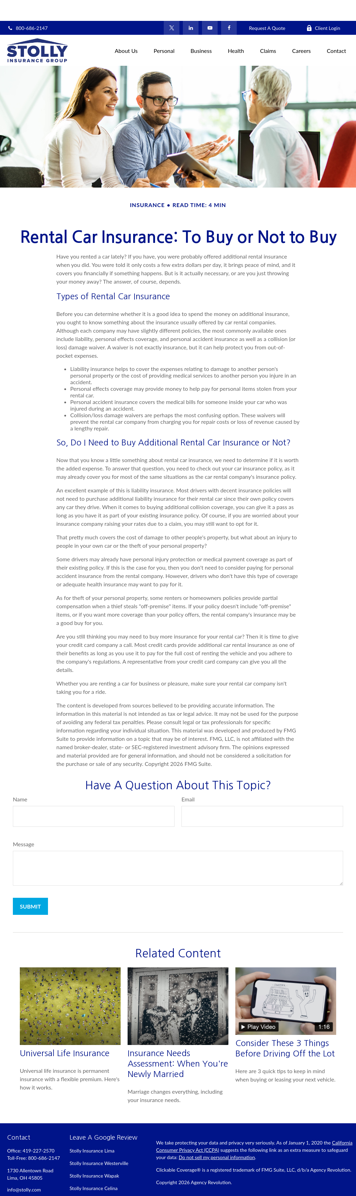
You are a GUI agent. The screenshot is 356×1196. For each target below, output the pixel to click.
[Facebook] (229, 7)
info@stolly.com (24, 1169)
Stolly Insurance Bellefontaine (101, 1180)
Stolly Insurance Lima (92, 1130)
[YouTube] (210, 7)
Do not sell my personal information (217, 1136)
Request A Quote (267, 7)
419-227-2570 (39, 1130)
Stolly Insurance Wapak (94, 1155)
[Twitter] (171, 7)
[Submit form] (30, 885)
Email (188, 778)
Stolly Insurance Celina (94, 1167)
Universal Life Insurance (65, 1032)
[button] (126, 29)
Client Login (323, 7)
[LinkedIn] (191, 7)
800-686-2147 (27, 7)
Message (23, 823)
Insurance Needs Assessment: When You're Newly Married (178, 1042)
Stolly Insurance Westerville (99, 1142)
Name (20, 778)
